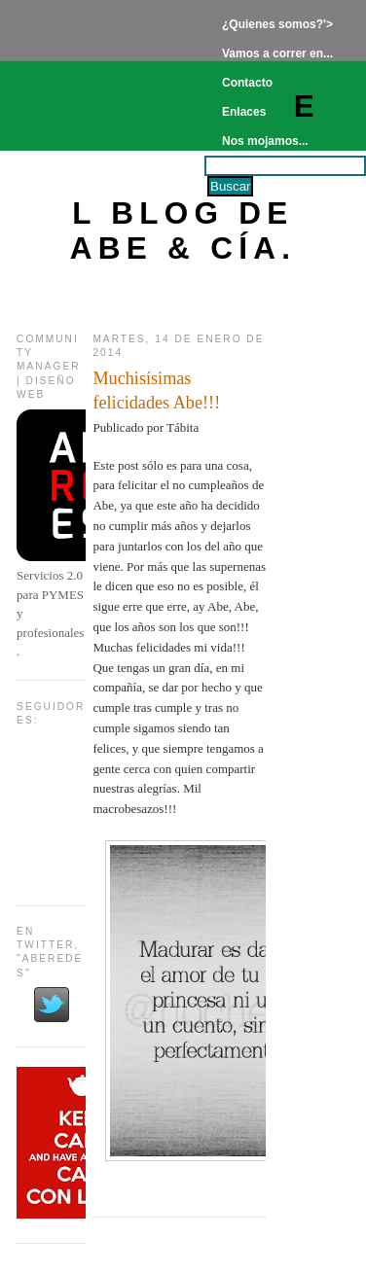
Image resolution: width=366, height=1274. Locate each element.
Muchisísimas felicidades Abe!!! (156, 390)
